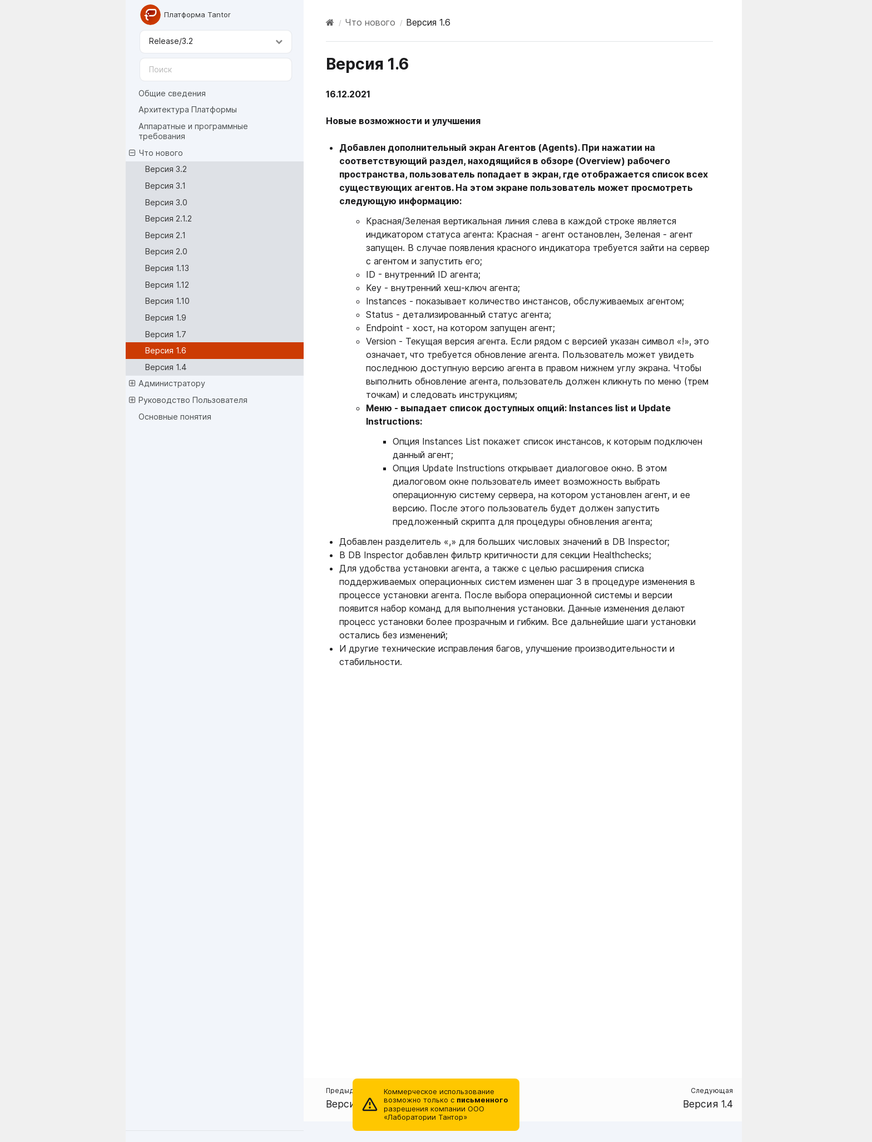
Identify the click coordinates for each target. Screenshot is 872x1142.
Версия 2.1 (165, 235)
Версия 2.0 (166, 251)
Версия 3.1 (165, 185)
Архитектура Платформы (187, 109)
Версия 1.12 (167, 284)
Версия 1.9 (165, 317)
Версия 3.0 (166, 202)
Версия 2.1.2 (168, 218)
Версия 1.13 (167, 268)
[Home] (330, 22)
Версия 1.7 (165, 334)
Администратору (167, 383)
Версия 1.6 (165, 350)
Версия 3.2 (166, 169)
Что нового (156, 153)
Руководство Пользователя (188, 400)
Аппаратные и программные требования (193, 131)
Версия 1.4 (166, 367)
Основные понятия (174, 416)
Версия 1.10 (167, 301)
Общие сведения (172, 93)
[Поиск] (215, 69)
